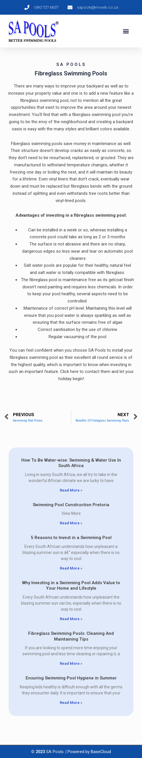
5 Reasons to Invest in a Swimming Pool (71, 537)
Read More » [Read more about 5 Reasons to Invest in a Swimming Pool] (71, 568)
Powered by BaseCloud (89, 751)
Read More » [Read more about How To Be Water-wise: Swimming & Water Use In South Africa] (71, 490)
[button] (126, 31)
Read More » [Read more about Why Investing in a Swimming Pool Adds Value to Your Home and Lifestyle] (71, 619)
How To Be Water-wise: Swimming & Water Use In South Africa (71, 463)
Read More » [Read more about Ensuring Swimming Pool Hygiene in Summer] (71, 702)
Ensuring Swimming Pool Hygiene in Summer (71, 678)
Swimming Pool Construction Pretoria (71, 504)
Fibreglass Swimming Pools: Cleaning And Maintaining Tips (71, 636)
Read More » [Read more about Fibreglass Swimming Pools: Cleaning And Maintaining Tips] (71, 663)
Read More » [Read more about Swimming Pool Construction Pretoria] (71, 523)
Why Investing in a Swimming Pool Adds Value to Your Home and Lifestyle (71, 585)
